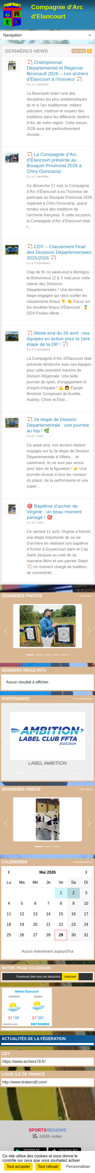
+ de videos (85, 789)
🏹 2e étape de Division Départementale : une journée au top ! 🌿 (58, 425)
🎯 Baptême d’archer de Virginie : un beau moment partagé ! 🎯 (54, 512)
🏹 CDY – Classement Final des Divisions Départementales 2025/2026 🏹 (59, 252)
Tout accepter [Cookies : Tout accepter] (18, 1166)
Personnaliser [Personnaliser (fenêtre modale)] (78, 1166)
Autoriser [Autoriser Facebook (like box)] (70, 976)
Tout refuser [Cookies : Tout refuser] (48, 1166)
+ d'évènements (83, 861)
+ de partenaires (82, 698)
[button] (6, 631)
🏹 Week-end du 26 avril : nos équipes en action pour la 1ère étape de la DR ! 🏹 (58, 338)
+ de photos (85, 595)
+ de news (78, 50)
